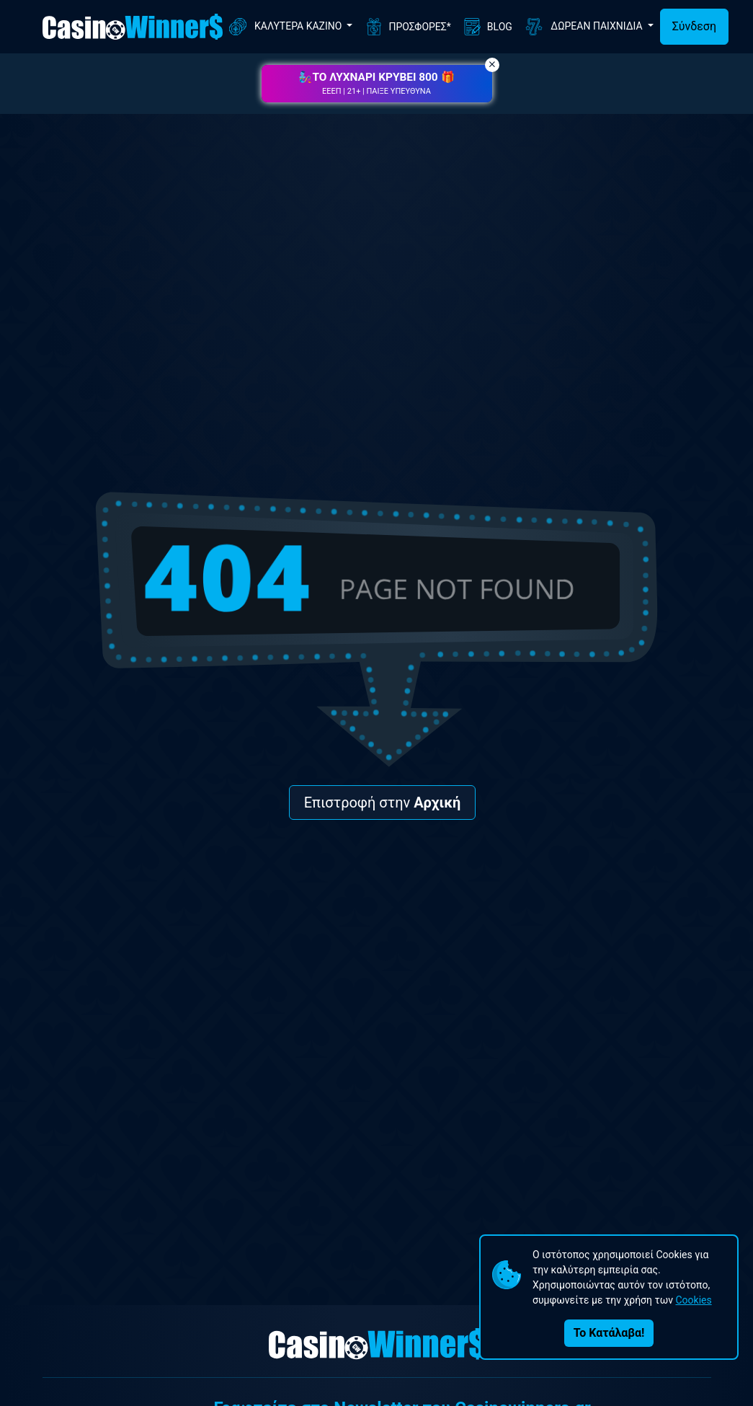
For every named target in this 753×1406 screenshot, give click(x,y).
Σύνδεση (694, 26)
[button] (377, 83)
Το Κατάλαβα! (609, 1333)
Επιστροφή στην (382, 802)
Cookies (693, 1300)
